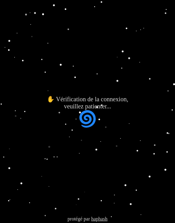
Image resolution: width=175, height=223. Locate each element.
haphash (99, 218)
